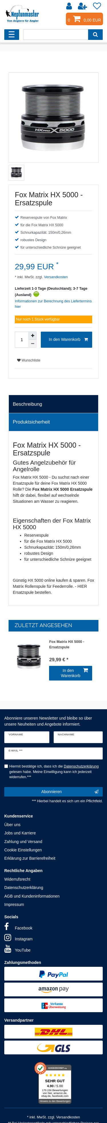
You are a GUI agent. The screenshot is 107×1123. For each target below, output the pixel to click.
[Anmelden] (69, 6)
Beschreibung (27, 404)
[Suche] (95, 34)
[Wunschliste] (97, 6)
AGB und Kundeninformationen (32, 896)
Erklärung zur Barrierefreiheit (29, 858)
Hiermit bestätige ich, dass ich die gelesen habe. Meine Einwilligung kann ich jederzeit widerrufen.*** (54, 771)
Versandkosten (55, 277)
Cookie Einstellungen (23, 850)
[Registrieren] (83, 6)
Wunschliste (28, 360)
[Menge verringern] (33, 344)
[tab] (53, 404)
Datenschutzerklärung (23, 887)
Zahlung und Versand (23, 841)
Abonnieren (69, 792)
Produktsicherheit (31, 422)
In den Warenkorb (68, 339)
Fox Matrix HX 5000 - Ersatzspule (66, 644)
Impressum (14, 904)
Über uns (12, 824)
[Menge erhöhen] (33, 336)
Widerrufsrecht (17, 879)
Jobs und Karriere (20, 833)
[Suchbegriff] (55, 34)
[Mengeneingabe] (22, 340)
